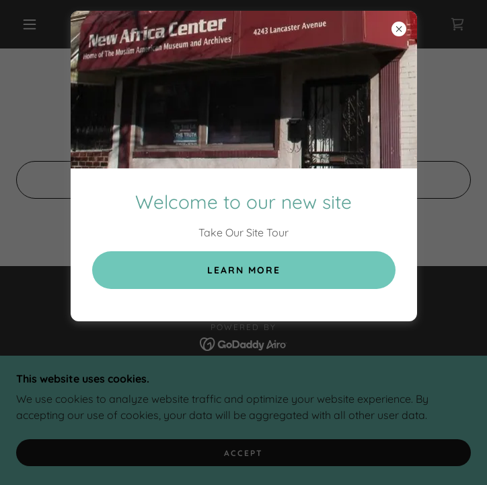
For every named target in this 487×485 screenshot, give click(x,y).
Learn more (243, 270)
